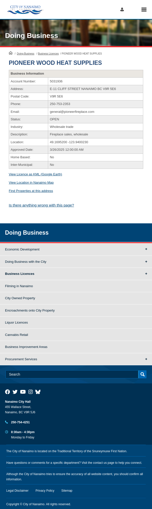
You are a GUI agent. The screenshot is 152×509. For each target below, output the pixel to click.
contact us (100, 463)
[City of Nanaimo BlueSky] (39, 391)
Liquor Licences (16, 322)
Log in (122, 9)
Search (132, 9)
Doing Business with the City (25, 262)
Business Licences (48, 53)
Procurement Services (21, 359)
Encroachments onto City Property (30, 310)
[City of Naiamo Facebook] (7, 391)
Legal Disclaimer (17, 490)
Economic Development (22, 249)
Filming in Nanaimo (19, 286)
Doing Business (31, 35)
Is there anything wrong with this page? (41, 205)
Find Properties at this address (31, 191)
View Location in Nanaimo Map (31, 182)
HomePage (11, 53)
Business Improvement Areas (26, 347)
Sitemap (66, 490)
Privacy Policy (45, 490)
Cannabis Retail (16, 335)
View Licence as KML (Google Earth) (35, 174)
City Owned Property (20, 298)
